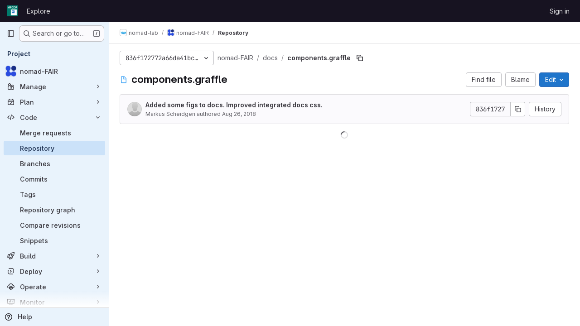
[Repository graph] (54, 209)
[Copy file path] (360, 58)
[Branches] (54, 163)
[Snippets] (54, 240)
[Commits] (54, 179)
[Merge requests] (54, 132)
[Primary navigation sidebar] (11, 33)
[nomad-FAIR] (54, 71)
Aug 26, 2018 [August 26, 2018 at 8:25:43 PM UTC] (239, 113)
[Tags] (54, 194)
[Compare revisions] (54, 225)
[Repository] (54, 148)
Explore (38, 11)
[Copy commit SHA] (518, 109)
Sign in (560, 11)
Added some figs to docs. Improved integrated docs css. (234, 105)
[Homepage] (12, 11)
